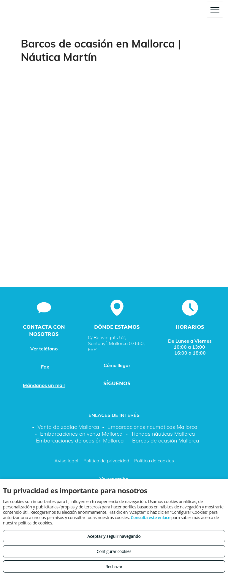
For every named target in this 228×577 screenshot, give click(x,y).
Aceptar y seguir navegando (113, 536)
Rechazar (113, 566)
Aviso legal (66, 461)
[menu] (215, 10)
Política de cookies (154, 461)
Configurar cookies (114, 551)
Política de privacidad (106, 461)
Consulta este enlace (150, 517)
